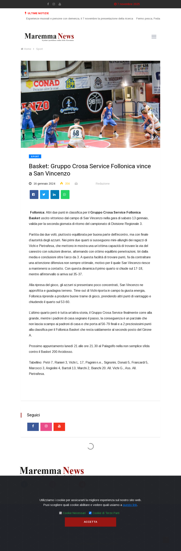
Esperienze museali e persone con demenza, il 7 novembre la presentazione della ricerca (82, 18)
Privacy (83, 511)
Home (26, 48)
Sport (39, 48)
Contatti (98, 511)
